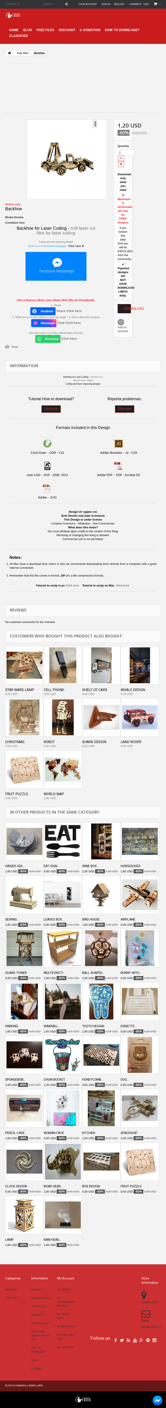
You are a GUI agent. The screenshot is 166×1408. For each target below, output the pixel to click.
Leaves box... (54, 919)
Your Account (87, 4)
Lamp (9, 1240)
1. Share (56, 305)
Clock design (16, 1186)
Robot (49, 742)
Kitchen (88, 1133)
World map (54, 794)
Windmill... (52, 1026)
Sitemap (36, 1368)
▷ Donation (90, 30)
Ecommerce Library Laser (28, 1385)
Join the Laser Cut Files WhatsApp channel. (56, 332)
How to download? (122, 30)
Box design (91, 1186)
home (14, 30)
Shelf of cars (94, 690)
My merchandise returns (65, 1302)
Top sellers (38, 1306)
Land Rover (131, 742)
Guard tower (16, 973)
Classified (18, 36)
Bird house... (92, 919)
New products (40, 1298)
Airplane (128, 919)
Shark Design (94, 742)
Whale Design (133, 690)
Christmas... (15, 742)
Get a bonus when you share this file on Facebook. (56, 300)
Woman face (54, 1133)
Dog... (125, 1079)
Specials (36, 1289)
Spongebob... (15, 1079)
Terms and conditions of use (40, 1335)
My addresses (66, 1326)
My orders (64, 1289)
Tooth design (93, 1026)
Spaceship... (130, 1133)
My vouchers (65, 1347)
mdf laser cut (82, 228)
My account (65, 1278)
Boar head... (53, 1186)
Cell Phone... (55, 690)
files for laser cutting (56, 233)
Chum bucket (54, 1079)
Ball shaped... (93, 973)
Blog (27, 30)
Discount (67, 30)
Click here (51, 409)
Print (15, 347)
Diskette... (129, 1026)
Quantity (123, 146)
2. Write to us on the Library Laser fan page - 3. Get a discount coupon (56, 317)
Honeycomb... (92, 1079)
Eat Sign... (51, 866)
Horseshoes (130, 866)
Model (9, 217)
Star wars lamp (19, 690)
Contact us (12, 4)
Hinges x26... (14, 866)
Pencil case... (16, 1133)
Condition (11, 222)
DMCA (34, 1360)
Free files (45, 30)
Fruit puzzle (16, 794)
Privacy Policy (40, 1323)
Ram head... (52, 1240)
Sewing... (12, 919)
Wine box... (90, 866)
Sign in (106, 4)
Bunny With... (131, 973)
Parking (11, 1026)
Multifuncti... (54, 973)
